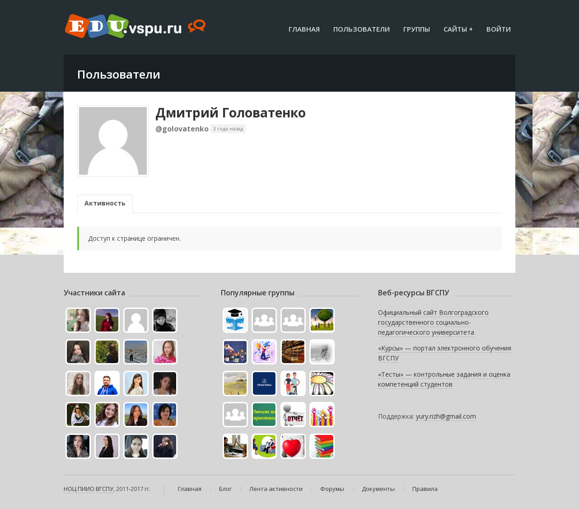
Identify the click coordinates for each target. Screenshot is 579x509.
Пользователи (361, 29)
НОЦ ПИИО (79, 489)
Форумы (332, 489)
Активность (105, 203)
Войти (498, 29)
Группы (416, 29)
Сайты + (458, 29)
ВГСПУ (104, 489)
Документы (378, 489)
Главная (304, 29)
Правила (425, 489)
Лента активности (276, 489)
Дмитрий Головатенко (230, 112)
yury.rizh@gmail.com (446, 416)
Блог (225, 489)
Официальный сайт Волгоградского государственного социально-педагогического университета (433, 322)
